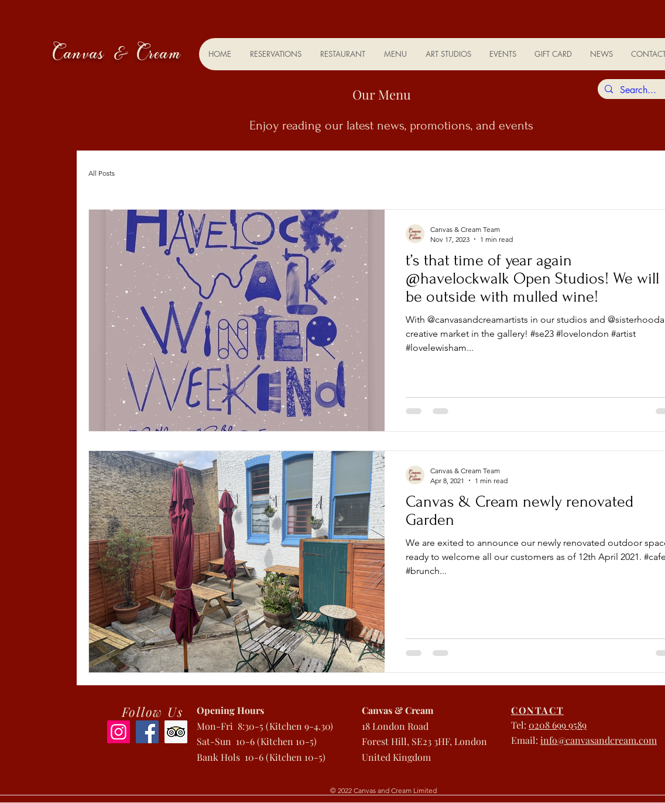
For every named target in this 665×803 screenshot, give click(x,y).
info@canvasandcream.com (598, 740)
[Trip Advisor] (175, 731)
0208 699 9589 (558, 725)
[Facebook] (147, 731)
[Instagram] (118, 731)
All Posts (101, 173)
